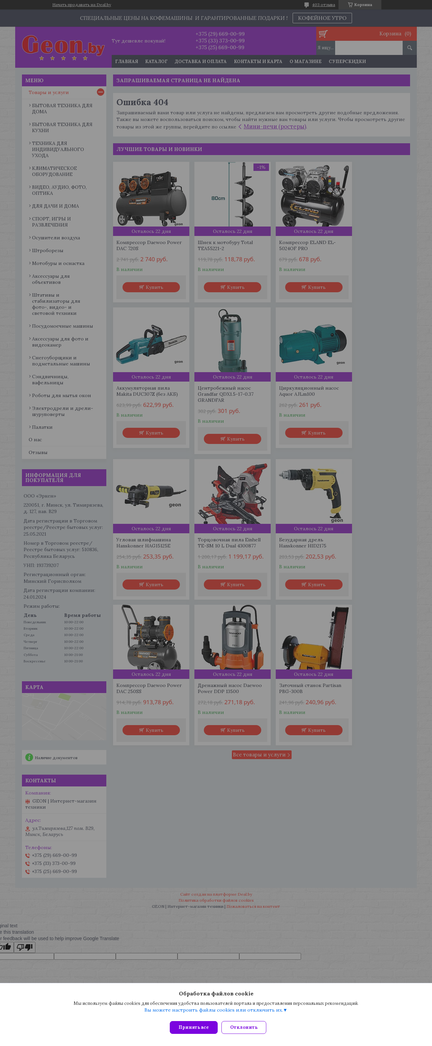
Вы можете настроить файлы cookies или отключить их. (213, 1013)
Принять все (194, 1027)
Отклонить (247, 1027)
